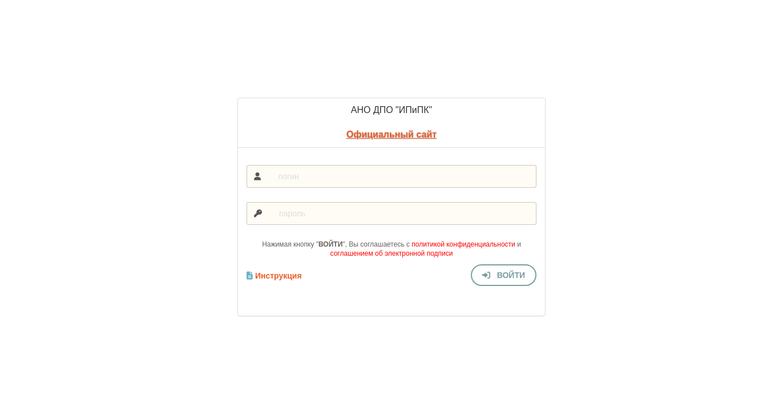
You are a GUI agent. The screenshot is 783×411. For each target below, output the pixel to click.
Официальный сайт (391, 134)
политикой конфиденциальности (463, 244)
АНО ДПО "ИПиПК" (391, 110)
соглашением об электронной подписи (391, 253)
